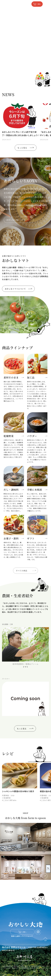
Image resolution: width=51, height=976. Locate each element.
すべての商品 (26, 570)
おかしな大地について (16, 220)
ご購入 (39, 4)
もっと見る (22, 147)
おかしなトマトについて (15, 288)
